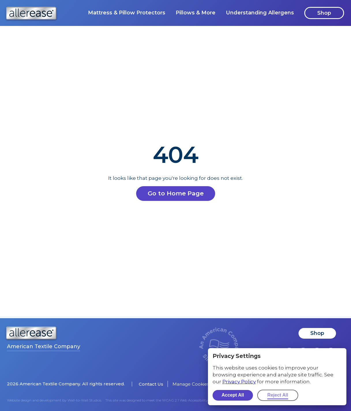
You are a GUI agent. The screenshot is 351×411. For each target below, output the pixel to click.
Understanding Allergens (260, 13)
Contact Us (151, 384)
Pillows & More (195, 13)
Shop (324, 13)
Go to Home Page (176, 193)
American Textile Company (43, 346)
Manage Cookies (190, 384)
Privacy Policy (239, 381)
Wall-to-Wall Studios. (84, 400)
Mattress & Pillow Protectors (126, 13)
